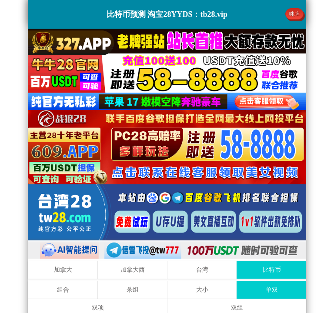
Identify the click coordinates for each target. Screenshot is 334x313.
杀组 (133, 289)
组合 (63, 289)
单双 (272, 289)
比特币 (272, 269)
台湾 (202, 269)
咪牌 (294, 14)
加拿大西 (132, 269)
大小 (202, 289)
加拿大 (63, 269)
